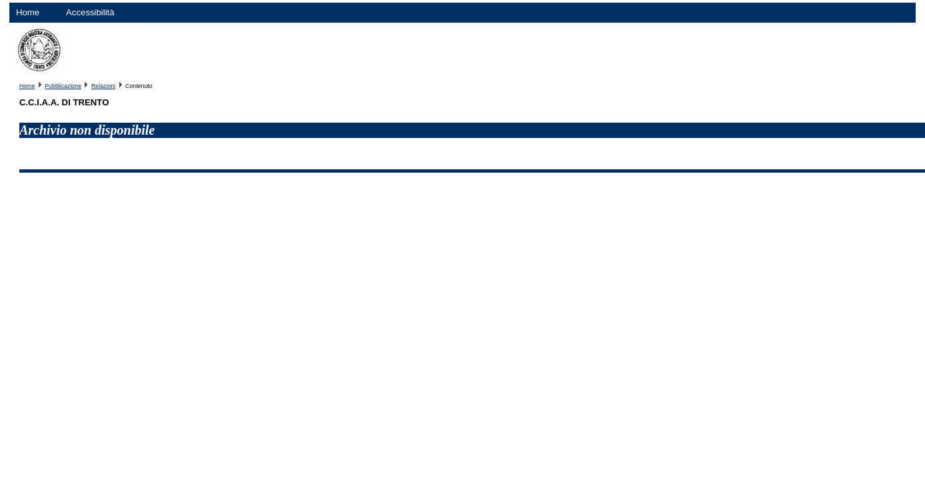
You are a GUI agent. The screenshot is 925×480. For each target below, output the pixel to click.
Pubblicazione (63, 86)
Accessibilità (90, 12)
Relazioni (103, 86)
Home (27, 12)
